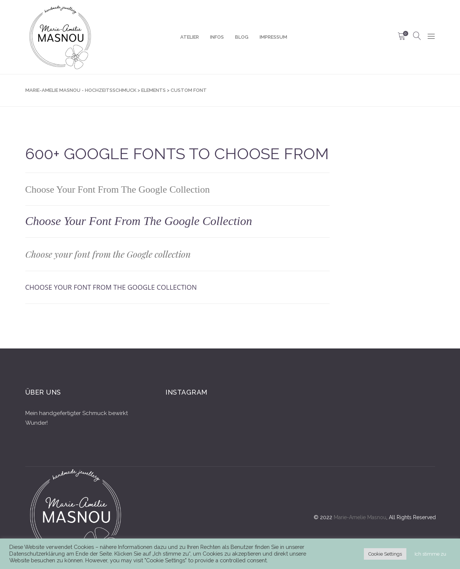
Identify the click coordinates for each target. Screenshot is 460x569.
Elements (153, 90)
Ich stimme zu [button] (430, 554)
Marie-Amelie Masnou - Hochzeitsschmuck (80, 90)
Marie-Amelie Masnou (360, 517)
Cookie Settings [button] (385, 554)
